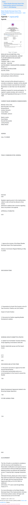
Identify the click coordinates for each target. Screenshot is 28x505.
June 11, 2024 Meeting (10, 7)
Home (4, 1)
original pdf (14, 17)
